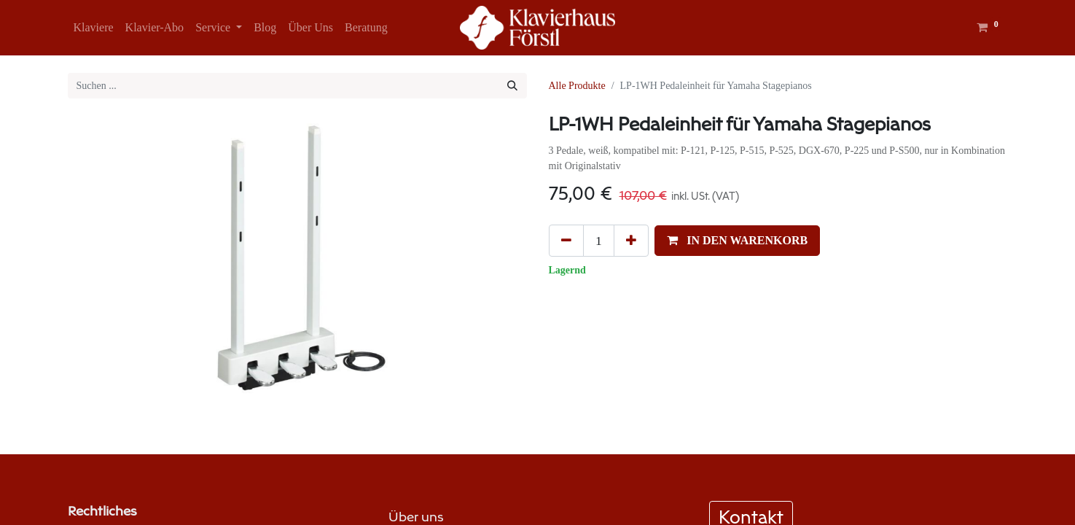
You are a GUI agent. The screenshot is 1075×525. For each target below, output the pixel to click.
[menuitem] (94, 27)
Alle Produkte (577, 85)
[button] (737, 240)
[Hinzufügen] (631, 241)
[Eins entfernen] (566, 241)
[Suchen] (512, 85)
